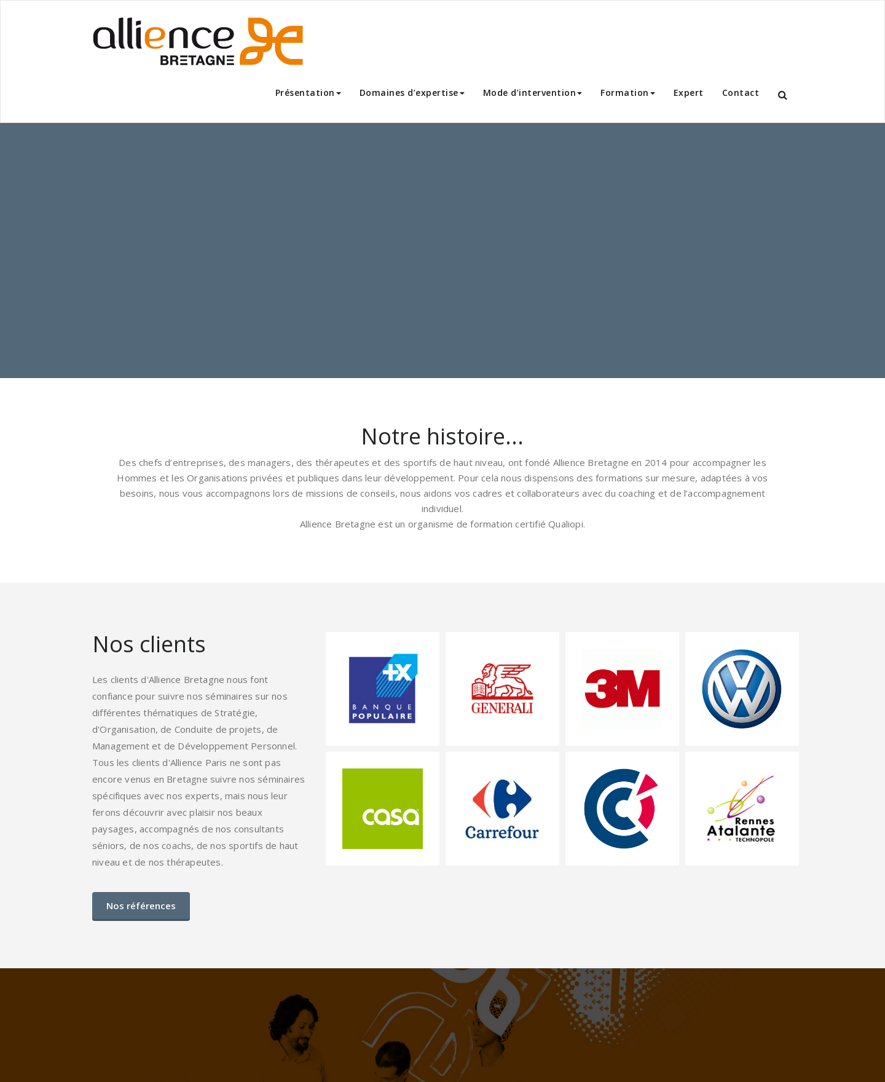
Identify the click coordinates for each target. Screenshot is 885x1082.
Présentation (308, 92)
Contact (741, 92)
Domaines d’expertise (412, 92)
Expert (689, 92)
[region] (442, 250)
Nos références (141, 905)
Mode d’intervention (533, 92)
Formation (627, 92)
